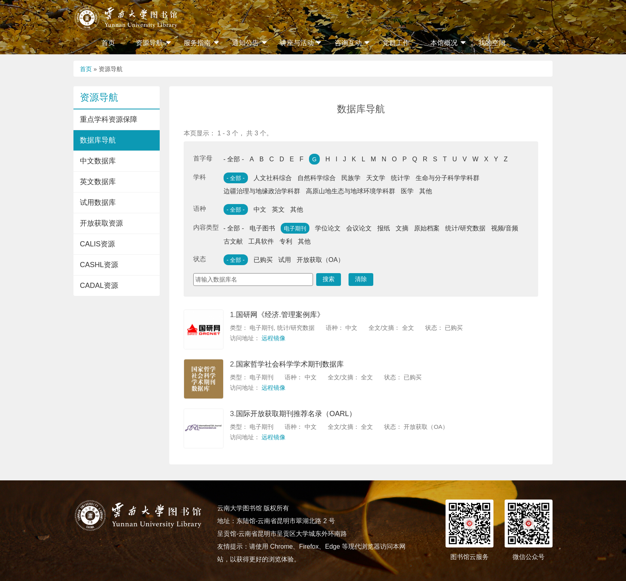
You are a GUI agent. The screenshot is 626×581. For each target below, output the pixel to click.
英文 (278, 209)
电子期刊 (295, 228)
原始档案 (427, 228)
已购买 (263, 259)
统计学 (400, 177)
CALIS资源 (97, 244)
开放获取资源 (101, 223)
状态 (199, 259)
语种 (199, 208)
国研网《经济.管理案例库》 (280, 315)
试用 (284, 259)
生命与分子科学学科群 (447, 177)
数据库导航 (98, 140)
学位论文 (328, 228)
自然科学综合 (316, 177)
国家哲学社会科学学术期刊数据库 (290, 364)
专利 (285, 241)
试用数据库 (98, 202)
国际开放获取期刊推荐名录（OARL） (296, 414)
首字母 (202, 158)
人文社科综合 (273, 177)
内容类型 (206, 227)
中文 (260, 209)
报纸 (383, 228)
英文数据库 (98, 182)
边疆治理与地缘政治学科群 (262, 191)
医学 (407, 191)
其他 (425, 191)
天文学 (375, 177)
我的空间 (491, 43)
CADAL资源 (99, 286)
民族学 (351, 177)
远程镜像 (273, 338)
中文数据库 (98, 161)
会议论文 (359, 228)
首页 (108, 43)
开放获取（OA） (320, 259)
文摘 (402, 228)
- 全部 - (234, 159)
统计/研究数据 (465, 228)
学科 (199, 177)
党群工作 (396, 43)
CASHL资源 (99, 265)
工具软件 (261, 241)
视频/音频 (504, 228)
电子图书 (262, 228)
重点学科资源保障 (108, 119)
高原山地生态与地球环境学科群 (350, 191)
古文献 (233, 241)
